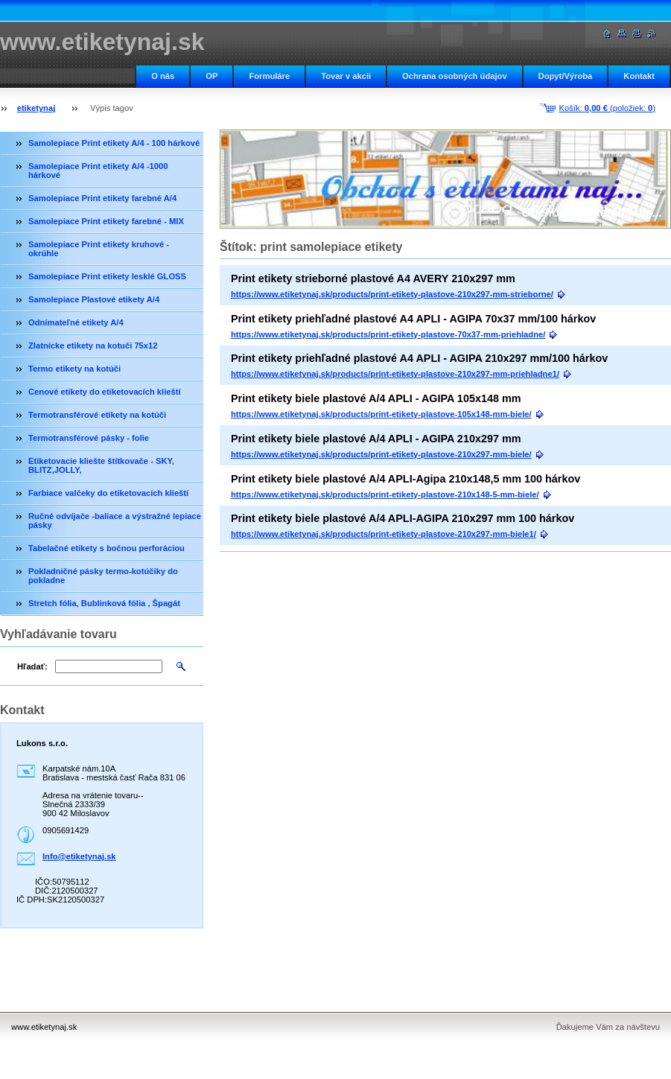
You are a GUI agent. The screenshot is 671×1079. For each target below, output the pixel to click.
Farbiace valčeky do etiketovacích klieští (108, 492)
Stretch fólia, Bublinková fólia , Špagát (104, 603)
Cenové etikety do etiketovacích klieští (104, 391)
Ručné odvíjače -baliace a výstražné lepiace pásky (114, 520)
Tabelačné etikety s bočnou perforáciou (106, 548)
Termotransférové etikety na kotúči (97, 414)
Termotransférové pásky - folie (88, 437)
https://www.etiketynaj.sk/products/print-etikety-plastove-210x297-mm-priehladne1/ (395, 373)
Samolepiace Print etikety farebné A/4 (102, 198)
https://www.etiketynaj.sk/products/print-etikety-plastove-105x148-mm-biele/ (381, 414)
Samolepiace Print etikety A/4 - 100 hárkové (114, 143)
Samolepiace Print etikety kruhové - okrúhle (98, 249)
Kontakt (639, 75)
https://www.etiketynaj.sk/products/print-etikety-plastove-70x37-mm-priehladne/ (388, 334)
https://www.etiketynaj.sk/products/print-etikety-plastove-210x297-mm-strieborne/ (392, 294)
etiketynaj (36, 108)
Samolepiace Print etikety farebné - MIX (106, 221)
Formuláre (269, 75)
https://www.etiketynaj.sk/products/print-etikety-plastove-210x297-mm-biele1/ (383, 533)
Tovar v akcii (346, 75)
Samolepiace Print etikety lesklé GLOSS (107, 276)
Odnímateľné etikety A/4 (76, 322)
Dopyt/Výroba (565, 75)
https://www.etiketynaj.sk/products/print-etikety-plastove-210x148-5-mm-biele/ (385, 494)
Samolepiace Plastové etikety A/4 (93, 299)
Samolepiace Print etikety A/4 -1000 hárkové (98, 170)
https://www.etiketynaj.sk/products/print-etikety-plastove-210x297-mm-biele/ (381, 454)
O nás (162, 75)
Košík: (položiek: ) (607, 108)
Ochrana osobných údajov (454, 75)
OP (211, 75)
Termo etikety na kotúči (74, 368)
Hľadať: (32, 666)
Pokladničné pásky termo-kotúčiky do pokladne (103, 576)
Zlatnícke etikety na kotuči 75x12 (93, 345)
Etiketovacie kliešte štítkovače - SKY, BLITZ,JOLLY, (101, 465)
